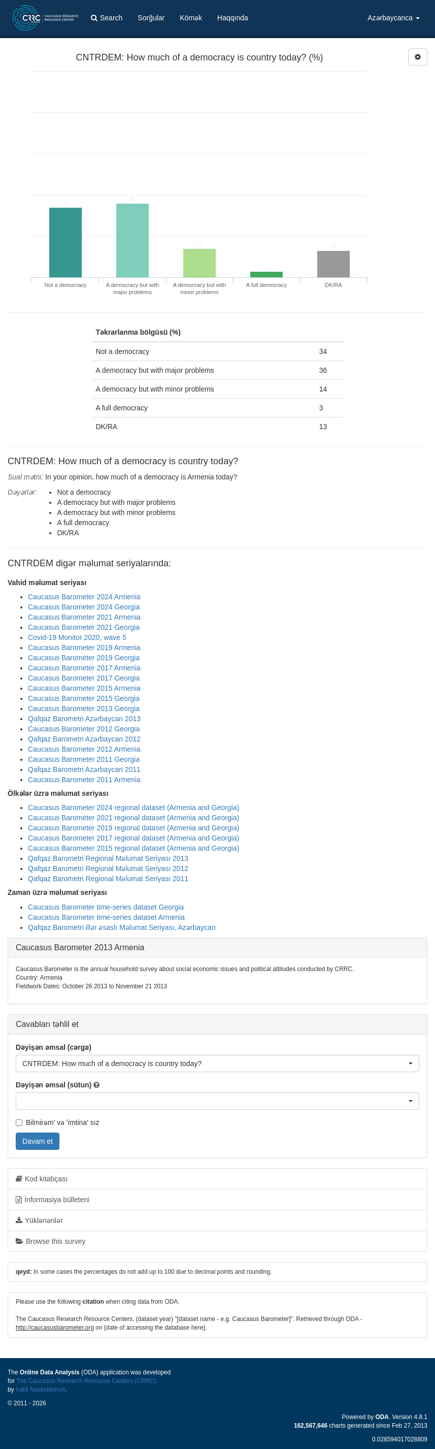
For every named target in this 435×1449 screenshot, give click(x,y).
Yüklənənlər (39, 1220)
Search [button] (106, 18)
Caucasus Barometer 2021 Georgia (84, 627)
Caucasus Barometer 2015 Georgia (84, 698)
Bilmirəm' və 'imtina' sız (57, 1122)
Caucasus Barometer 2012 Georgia (84, 729)
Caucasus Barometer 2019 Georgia (84, 658)
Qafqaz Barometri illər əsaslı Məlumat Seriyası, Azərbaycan (122, 927)
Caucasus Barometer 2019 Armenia (84, 647)
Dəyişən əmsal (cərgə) (53, 1047)
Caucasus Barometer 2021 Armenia (84, 617)
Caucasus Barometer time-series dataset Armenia (106, 917)
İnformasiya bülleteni (52, 1200)
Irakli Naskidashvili (40, 1389)
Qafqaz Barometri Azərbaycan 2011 (84, 769)
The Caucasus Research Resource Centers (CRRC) (86, 1380)
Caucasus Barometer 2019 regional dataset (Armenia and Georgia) (133, 828)
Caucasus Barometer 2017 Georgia (84, 678)
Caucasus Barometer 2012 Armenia (84, 749)
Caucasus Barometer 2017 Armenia (84, 668)
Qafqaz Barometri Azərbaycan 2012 (84, 739)
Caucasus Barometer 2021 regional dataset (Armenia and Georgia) (133, 818)
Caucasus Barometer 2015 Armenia (84, 688)
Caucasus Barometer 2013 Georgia (84, 708)
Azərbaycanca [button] (393, 18)
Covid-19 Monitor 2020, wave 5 (77, 637)
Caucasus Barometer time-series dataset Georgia (106, 907)
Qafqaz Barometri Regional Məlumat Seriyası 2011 (108, 879)
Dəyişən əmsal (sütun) (53, 1085)
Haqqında (232, 18)
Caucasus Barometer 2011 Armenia (84, 780)
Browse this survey (50, 1241)
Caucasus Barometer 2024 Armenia (84, 597)
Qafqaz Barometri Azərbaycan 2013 (84, 719)
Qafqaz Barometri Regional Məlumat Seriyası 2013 (108, 858)
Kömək (191, 18)
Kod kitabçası (42, 1179)
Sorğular (151, 18)
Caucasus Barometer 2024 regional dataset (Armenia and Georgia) (133, 807)
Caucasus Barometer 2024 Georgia (84, 607)
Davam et (37, 1141)
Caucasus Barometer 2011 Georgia (84, 759)
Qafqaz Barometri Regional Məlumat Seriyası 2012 (108, 868)
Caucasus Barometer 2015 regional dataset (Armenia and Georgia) (133, 848)
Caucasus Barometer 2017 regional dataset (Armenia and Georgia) (133, 838)
